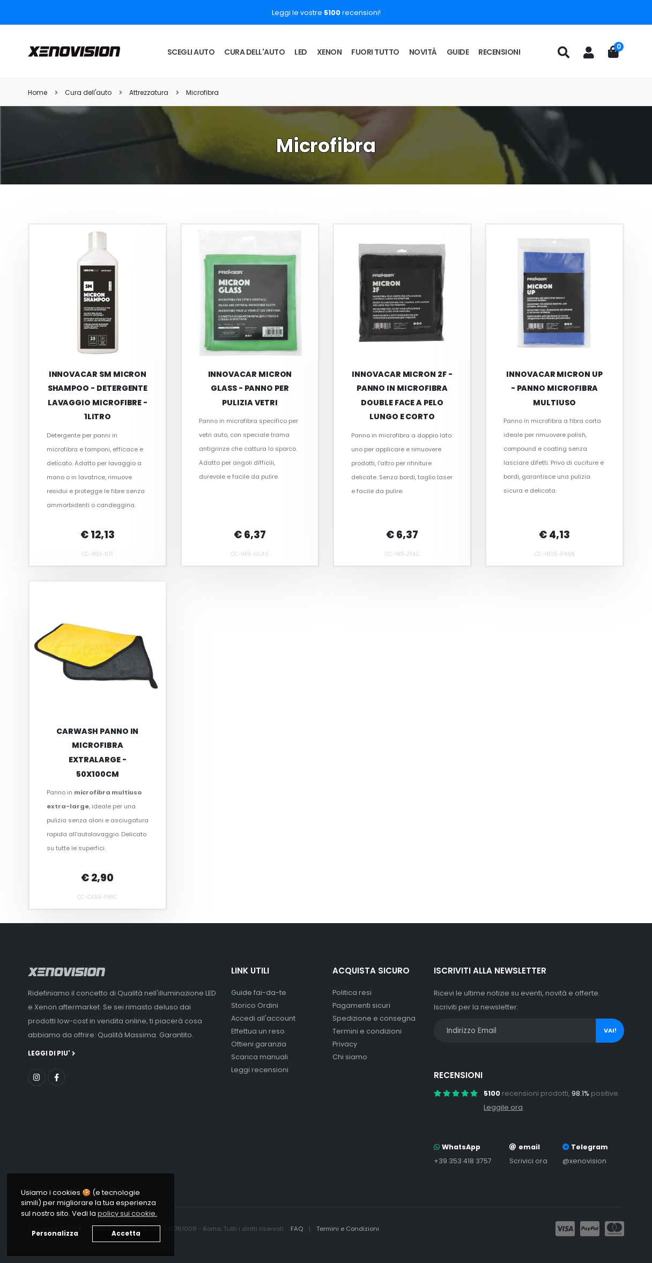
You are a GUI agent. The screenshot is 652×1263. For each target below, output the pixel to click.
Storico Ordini (254, 1005)
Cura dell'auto (254, 52)
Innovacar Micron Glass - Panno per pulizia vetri (250, 388)
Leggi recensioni (259, 1069)
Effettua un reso (258, 1031)
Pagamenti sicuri (361, 1005)
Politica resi (352, 992)
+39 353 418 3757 (463, 1160)
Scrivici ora (528, 1160)
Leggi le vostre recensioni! (326, 12)
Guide (458, 52)
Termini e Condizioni (347, 1228)
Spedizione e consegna (374, 1018)
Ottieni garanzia (258, 1044)
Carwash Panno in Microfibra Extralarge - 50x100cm (97, 752)
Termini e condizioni (367, 1031)
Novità (423, 52)
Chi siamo (349, 1056)
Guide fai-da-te (258, 992)
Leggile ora (503, 1107)
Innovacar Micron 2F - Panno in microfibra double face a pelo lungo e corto (402, 395)
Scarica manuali (259, 1056)
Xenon (329, 52)
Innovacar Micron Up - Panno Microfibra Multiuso (554, 388)
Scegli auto (191, 52)
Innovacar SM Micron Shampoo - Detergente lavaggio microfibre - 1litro (98, 395)
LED (300, 52)
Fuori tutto (375, 52)
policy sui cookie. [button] (127, 1213)
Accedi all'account (263, 1018)
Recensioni (499, 52)
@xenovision (584, 1160)
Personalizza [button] (55, 1233)
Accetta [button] (126, 1233)
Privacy (344, 1044)
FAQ (298, 1228)
